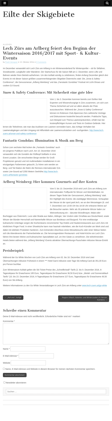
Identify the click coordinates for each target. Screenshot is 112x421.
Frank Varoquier (11, 62)
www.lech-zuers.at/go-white (94, 285)
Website (6, 363)
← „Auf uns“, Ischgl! (13, 297)
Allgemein (7, 44)
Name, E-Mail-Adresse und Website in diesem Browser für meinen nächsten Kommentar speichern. (50, 369)
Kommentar (9, 321)
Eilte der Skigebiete (39, 14)
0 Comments (41, 62)
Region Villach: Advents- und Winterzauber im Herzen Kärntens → (84, 298)
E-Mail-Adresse (10, 356)
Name (6, 349)
